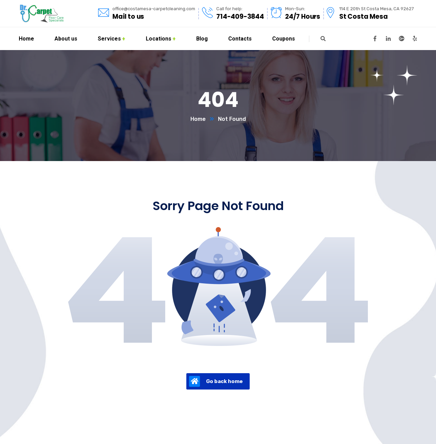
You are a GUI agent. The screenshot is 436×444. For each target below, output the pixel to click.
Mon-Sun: (295, 8)
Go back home (216, 381)
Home (198, 119)
